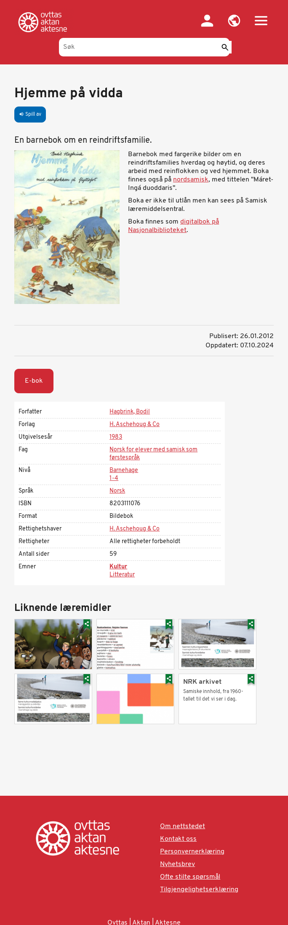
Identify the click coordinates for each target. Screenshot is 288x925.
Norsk (117, 491)
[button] (234, 20)
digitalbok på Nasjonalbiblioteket (173, 226)
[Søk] (144, 47)
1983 (115, 437)
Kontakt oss (178, 839)
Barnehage (123, 470)
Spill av (30, 114)
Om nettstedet (182, 826)
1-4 (113, 478)
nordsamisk (190, 180)
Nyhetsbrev (177, 864)
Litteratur (122, 575)
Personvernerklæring (192, 852)
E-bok (34, 381)
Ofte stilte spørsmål (190, 877)
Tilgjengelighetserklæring (199, 889)
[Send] (225, 47)
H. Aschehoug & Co (134, 425)
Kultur (118, 567)
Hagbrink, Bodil (129, 412)
